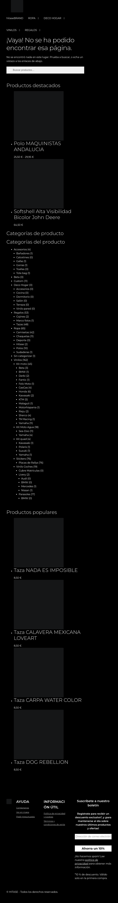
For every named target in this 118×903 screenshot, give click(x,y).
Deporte (21, 340)
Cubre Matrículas (29, 470)
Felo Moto (25, 383)
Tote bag (21, 273)
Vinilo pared (23, 308)
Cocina (20, 292)
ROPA (31, 18)
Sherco (23, 415)
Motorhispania (28, 407)
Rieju (22, 411)
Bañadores (23, 253)
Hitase (20, 344)
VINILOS (11, 30)
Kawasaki (24, 395)
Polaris (23, 447)
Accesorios (20, 249)
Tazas (19, 324)
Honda (23, 391)
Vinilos (18, 360)
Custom (19, 281)
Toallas (20, 269)
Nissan (25, 490)
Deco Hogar (21, 285)
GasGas (23, 387)
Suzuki (23, 450)
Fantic (22, 379)
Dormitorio (23, 296)
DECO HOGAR (52, 18)
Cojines (20, 316)
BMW (22, 371)
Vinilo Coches (24, 466)
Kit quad (21, 439)
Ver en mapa (22, 812)
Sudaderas (22, 352)
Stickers (21, 458)
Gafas (19, 261)
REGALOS (31, 30)
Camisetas (22, 332)
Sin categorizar (23, 356)
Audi (24, 478)
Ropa (17, 328)
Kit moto (21, 364)
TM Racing (25, 419)
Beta (17, 277)
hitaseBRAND (14, 18)
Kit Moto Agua (25, 427)
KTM (21, 399)
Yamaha (24, 423)
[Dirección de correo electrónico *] (93, 836)
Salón (19, 300)
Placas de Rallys (28, 462)
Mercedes (27, 486)
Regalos (19, 312)
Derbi (22, 375)
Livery (22, 474)
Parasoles (24, 494)
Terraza (20, 304)
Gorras (20, 265)
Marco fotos (23, 320)
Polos (19, 348)
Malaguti (24, 403)
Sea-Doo (24, 431)
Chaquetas (23, 336)
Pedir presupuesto (25, 816)
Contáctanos (22, 808)
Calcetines (22, 257)
